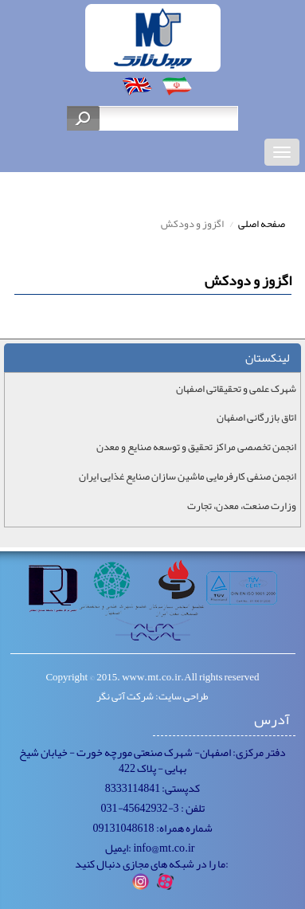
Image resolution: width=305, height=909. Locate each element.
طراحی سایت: (182, 696)
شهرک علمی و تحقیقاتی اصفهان (236, 389)
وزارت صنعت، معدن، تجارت (241, 506)
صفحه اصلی (261, 224)
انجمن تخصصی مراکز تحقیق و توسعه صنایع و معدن (196, 447)
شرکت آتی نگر (125, 696)
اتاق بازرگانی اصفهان (256, 417)
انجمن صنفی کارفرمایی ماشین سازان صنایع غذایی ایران (187, 476)
